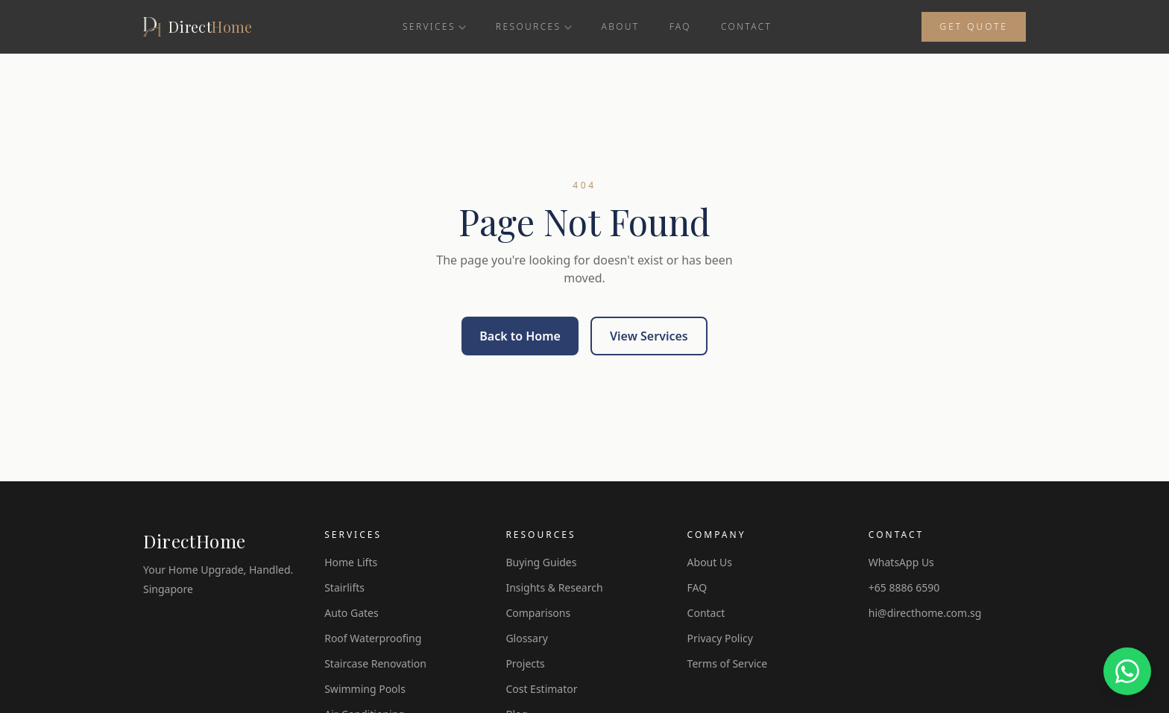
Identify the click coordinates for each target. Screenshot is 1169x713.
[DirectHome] (198, 26)
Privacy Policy (720, 638)
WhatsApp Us (901, 562)
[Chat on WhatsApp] (1127, 671)
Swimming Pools (365, 689)
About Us (709, 562)
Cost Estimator (541, 689)
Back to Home (520, 336)
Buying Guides (540, 562)
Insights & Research (553, 587)
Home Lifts (350, 562)
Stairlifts (344, 587)
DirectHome (194, 541)
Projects (524, 663)
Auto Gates (351, 613)
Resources (534, 27)
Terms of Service (727, 663)
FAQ (680, 26)
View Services (649, 336)
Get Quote (973, 26)
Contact (746, 26)
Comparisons (537, 613)
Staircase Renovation (375, 663)
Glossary (526, 638)
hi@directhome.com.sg (925, 613)
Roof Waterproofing (372, 638)
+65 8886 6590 (904, 587)
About (621, 26)
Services (434, 27)
